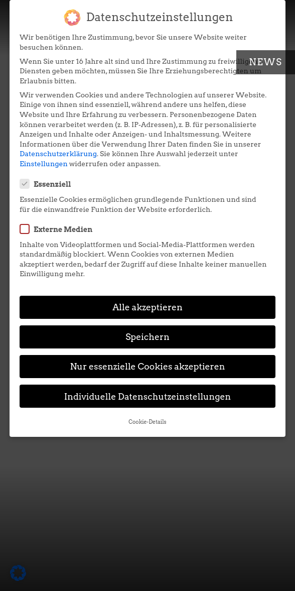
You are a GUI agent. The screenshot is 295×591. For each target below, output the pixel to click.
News (265, 62)
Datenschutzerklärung (58, 154)
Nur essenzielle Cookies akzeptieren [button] (147, 366)
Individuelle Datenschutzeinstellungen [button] (147, 396)
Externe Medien (59, 229)
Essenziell (49, 184)
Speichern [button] (147, 336)
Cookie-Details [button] (147, 422)
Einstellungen (44, 164)
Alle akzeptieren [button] (147, 307)
